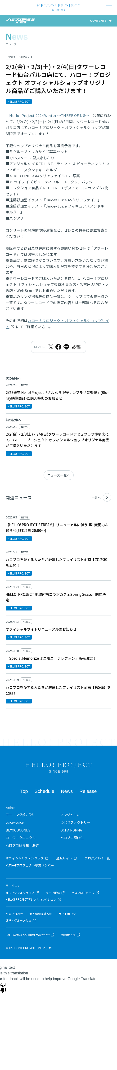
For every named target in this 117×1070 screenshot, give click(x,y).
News (67, 791)
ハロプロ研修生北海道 (22, 845)
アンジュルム (70, 814)
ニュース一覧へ (58, 475)
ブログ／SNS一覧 (97, 858)
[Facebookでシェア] (58, 347)
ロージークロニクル (21, 837)
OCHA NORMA (71, 830)
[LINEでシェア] (66, 347)
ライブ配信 (55, 893)
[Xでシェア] (50, 347)
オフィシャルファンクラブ (27, 858)
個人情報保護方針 (40, 914)
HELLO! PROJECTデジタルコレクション (33, 899)
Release (88, 791)
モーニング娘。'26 (20, 814)
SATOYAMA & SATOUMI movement (30, 935)
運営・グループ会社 (21, 920)
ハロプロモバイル (85, 893)
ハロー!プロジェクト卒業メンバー (30, 865)
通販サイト (66, 858)
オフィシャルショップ (22, 893)
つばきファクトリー (75, 822)
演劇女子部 (70, 935)
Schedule (44, 791)
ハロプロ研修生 (72, 837)
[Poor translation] (3, 987)
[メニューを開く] (109, 7)
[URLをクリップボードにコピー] (77, 347)
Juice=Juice (15, 822)
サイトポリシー (69, 914)
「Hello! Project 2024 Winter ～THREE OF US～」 (49, 115)
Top (24, 791)
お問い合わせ (14, 914)
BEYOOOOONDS (18, 830)
